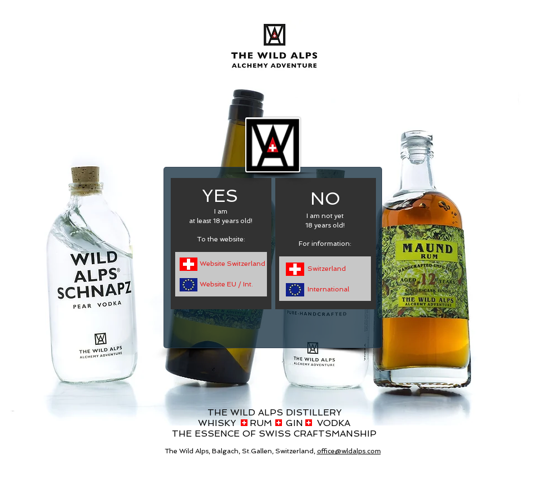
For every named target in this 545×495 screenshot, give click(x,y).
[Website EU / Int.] (230, 284)
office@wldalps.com (349, 451)
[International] (332, 289)
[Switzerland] (329, 269)
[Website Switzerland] (233, 264)
